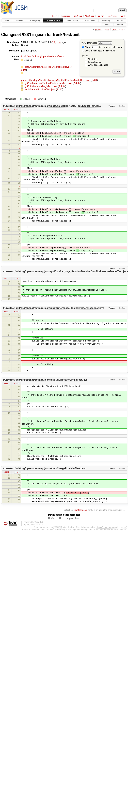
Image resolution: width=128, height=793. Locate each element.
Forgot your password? (116, 16)
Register (100, 16)
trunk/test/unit (66, 34)
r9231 (16, 109)
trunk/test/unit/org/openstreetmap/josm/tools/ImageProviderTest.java (44, 468)
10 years (56, 42)
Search (120, 24)
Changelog (35, 20)
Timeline (19, 20)
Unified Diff (54, 518)
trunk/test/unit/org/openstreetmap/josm (42, 56)
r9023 (6, 109)
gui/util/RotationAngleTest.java (41, 86)
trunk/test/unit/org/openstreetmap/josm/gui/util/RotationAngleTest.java (45, 379)
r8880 (6, 278)
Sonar (107, 24)
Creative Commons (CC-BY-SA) (60, 529)
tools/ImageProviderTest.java (40, 89)
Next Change (118, 29)
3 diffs (62, 86)
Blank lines (93, 59)
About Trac (89, 16)
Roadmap (106, 20)
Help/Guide (77, 16)
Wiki (7, 20)
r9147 (6, 472)
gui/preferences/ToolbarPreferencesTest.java (49, 83)
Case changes (94, 62)
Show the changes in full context (98, 50)
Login (54, 16)
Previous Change (102, 29)
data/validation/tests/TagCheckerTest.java (47, 66)
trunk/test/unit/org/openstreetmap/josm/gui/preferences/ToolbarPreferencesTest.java (53, 308)
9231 (26, 34)
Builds (120, 20)
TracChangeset (80, 510)
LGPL (116, 529)
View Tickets (72, 20)
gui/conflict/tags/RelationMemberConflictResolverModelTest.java (56, 80)
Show (86, 47)
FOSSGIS (57, 527)
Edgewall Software (35, 524)
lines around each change (107, 47)
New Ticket (90, 20)
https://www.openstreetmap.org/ (111, 527)
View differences (89, 43)
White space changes (98, 65)
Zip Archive (73, 518)
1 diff (94, 80)
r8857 (6, 312)
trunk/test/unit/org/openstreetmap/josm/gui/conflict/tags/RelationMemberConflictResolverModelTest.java (65, 271)
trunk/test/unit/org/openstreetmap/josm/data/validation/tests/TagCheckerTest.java (52, 105)
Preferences (65, 16)
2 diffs (77, 83)
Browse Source (53, 20)
